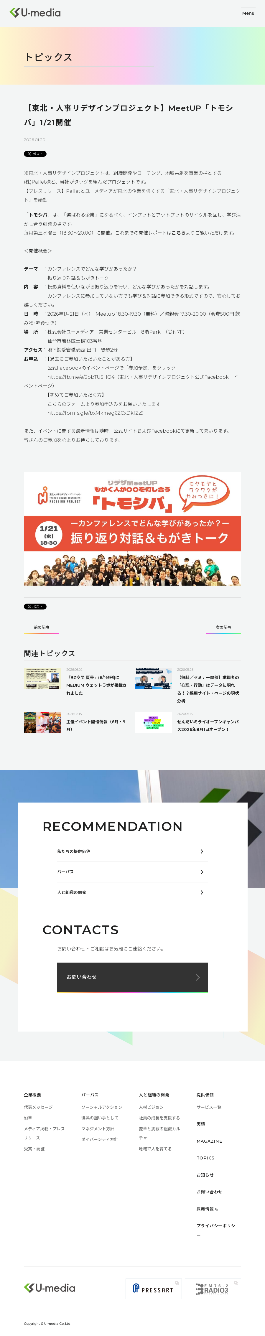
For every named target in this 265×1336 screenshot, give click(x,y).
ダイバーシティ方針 (99, 1139)
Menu (248, 13)
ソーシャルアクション (101, 1107)
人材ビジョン (151, 1107)
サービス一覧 (209, 1107)
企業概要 (32, 1095)
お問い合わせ (82, 977)
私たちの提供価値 (73, 851)
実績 (201, 1124)
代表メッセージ (38, 1107)
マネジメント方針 (97, 1128)
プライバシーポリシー (218, 1225)
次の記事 (223, 627)
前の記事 (41, 627)
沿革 (28, 1118)
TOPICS (206, 1158)
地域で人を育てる (155, 1149)
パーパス (65, 871)
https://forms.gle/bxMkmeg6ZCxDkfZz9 (95, 413)
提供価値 (205, 1095)
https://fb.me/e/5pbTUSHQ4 (81, 377)
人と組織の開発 (71, 892)
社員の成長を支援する (159, 1118)
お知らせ (205, 1175)
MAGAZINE (210, 1141)
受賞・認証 (34, 1149)
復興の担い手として (99, 1118)
